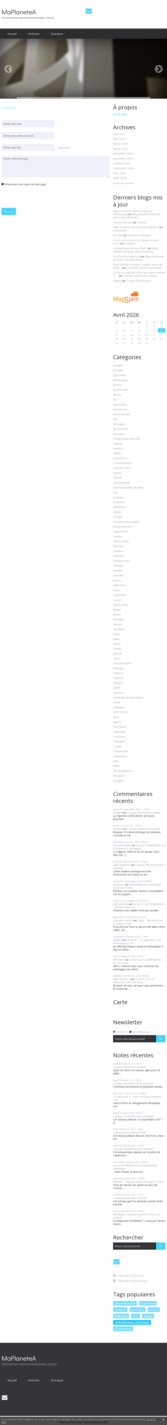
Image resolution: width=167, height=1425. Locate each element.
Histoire (118, 546)
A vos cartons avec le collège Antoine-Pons (136, 241)
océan (116, 634)
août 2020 (119, 173)
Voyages (118, 780)
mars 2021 (119, 138)
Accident (118, 365)
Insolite (117, 570)
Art (115, 399)
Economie (119, 502)
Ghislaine (118, 884)
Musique (118, 619)
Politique (118, 668)
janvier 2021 (120, 148)
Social (116, 702)
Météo (117, 614)
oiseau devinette (125, 1303)
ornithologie (148, 1303)
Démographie (121, 482)
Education (119, 506)
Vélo (115, 761)
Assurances (120, 409)
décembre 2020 (123, 153)
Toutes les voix (122, 222)
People (117, 648)
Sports (117, 721)
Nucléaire (119, 629)
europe (153, 1310)
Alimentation (120, 380)
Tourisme (119, 736)
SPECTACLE (120, 712)
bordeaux (120, 1310)
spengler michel (122, 920)
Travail (117, 746)
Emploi (117, 511)
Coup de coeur (122, 467)
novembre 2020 (123, 158)
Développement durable (128, 487)
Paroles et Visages (139, 235)
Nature (117, 624)
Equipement (120, 531)
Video (116, 765)
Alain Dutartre (121, 865)
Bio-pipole (119, 424)
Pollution (118, 673)
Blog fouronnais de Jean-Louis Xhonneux (138, 258)
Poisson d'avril (122, 663)
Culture (117, 472)
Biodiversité (120, 428)
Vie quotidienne (122, 770)
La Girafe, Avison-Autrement (144, 267)
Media (117, 609)
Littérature (119, 585)
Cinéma (117, 448)
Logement (119, 594)
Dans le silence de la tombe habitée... (135, 227)
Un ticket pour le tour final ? (130, 248)
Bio (115, 419)
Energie (118, 516)
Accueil (12, 34)
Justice (117, 580)
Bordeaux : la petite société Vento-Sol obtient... (136, 1216)
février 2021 (120, 143)
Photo (117, 658)
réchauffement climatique (132, 1322)
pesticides (137, 1310)
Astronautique (121, 414)
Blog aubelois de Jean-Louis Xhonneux (135, 249)
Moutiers (118, 959)
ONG (116, 639)
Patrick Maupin (122, 845)
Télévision (119, 731)
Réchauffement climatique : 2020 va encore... (137, 886)
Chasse (117, 443)
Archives (33, 34)
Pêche (117, 643)
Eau (115, 492)
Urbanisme (119, 756)
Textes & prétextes (138, 280)
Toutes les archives (123, 183)
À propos (57, 34)
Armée (117, 394)
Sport (116, 717)
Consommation (122, 463)
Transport (119, 741)
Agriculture (119, 375)
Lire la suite (120, 114)
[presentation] (29, 197)
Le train (117, 235)
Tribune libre (121, 751)
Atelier (117, 280)
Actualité (118, 370)
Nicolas (117, 812)
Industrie (118, 555)
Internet (118, 575)
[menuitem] (12, 34)
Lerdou (117, 829)
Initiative (118, 565)
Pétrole (117, 653)
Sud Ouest (119, 726)
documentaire (123, 1329)
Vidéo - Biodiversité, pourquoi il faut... (138, 921)
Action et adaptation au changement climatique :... (139, 846)
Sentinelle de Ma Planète (128, 697)
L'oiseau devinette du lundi (143, 812)
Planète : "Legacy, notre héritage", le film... (139, 1181)
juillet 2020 (120, 177)
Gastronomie (121, 541)
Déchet (117, 477)
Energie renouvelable (126, 521)
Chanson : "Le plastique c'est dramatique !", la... (137, 941)
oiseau (148, 1316)
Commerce (119, 458)
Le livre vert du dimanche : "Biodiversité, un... (138, 905)
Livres (117, 590)
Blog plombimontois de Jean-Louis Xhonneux (136, 215)
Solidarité (119, 707)
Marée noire (120, 604)
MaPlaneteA (19, 11)
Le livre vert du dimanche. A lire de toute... (138, 961)
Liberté (141, 222)
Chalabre (130, 243)
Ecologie (118, 497)
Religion (118, 682)
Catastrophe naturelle (126, 438)
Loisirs (117, 599)
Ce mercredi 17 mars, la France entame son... (137, 1098)
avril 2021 (119, 134)
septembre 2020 (123, 168)
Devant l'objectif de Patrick (139, 275)
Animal (117, 384)
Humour (118, 551)
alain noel (121, 1316)
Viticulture (119, 775)
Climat (117, 453)
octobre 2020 (121, 163)
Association (120, 404)
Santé (116, 687)
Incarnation (120, 230)
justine (117, 940)
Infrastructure (121, 560)
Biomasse (119, 433)
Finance (117, 536)
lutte (135, 1316)
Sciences (118, 692)
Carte (120, 1002)
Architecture (120, 389)
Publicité (118, 678)
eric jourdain (120, 904)
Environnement (122, 526)
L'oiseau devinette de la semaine (139, 866)
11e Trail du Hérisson (126, 256)
